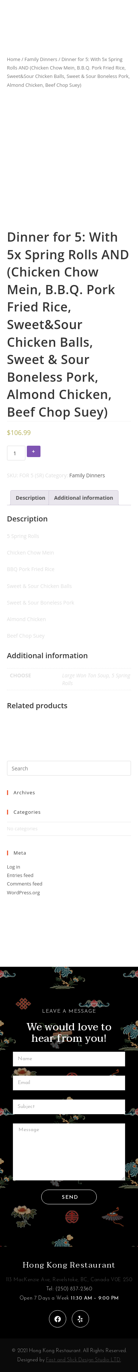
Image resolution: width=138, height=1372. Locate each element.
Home (13, 59)
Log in (13, 866)
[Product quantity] (16, 453)
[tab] (30, 497)
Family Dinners (41, 59)
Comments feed (24, 883)
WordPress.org (23, 892)
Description (31, 497)
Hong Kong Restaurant (69, 1265)
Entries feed (20, 875)
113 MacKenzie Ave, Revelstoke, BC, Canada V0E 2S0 (69, 1280)
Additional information (83, 497)
